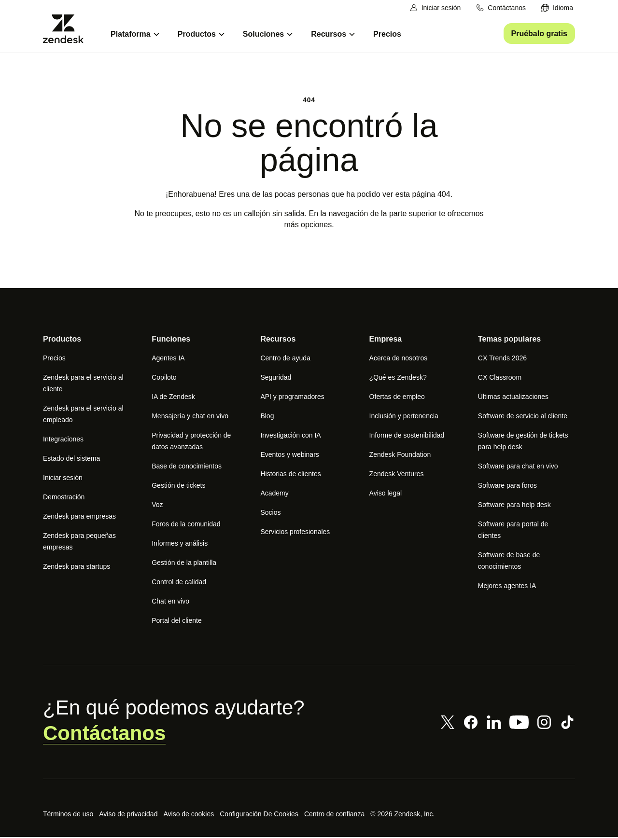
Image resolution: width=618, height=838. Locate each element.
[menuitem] (557, 8)
